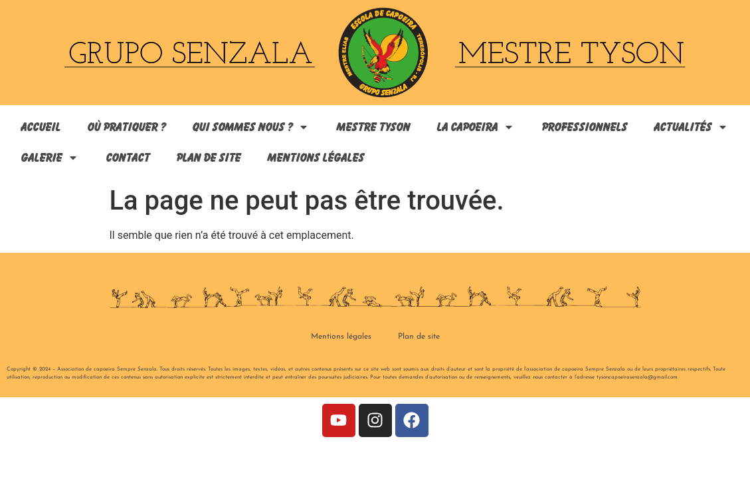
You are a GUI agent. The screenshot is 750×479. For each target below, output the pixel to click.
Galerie (49, 158)
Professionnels (583, 127)
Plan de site (207, 157)
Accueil (40, 127)
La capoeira (475, 127)
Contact (127, 157)
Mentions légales (314, 157)
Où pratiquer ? (125, 127)
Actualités (690, 127)
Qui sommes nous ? (250, 127)
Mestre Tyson (372, 127)
